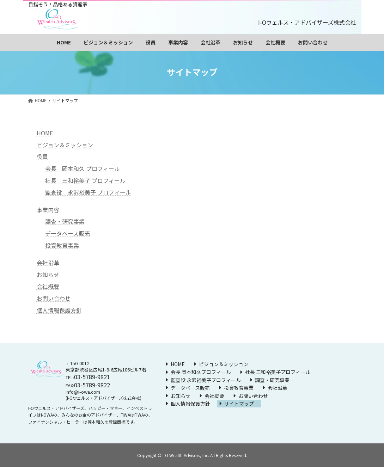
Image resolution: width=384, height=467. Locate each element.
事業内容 (48, 209)
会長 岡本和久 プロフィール (82, 168)
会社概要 (48, 286)
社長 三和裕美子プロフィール (277, 371)
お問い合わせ (54, 298)
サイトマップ (239, 403)
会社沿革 (48, 262)
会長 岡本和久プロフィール (201, 371)
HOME (45, 133)
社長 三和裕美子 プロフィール (85, 180)
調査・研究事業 (65, 221)
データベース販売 (67, 233)
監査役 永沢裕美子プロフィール (206, 379)
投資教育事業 (62, 245)
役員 (42, 156)
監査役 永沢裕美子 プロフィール (88, 192)
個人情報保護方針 (59, 310)
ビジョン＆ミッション (65, 145)
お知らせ (48, 274)
